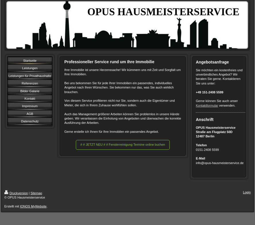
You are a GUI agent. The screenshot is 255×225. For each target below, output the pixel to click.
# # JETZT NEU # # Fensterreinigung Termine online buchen (122, 144)
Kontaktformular (207, 105)
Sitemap (36, 193)
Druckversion (16, 193)
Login (247, 192)
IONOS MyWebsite (33, 206)
